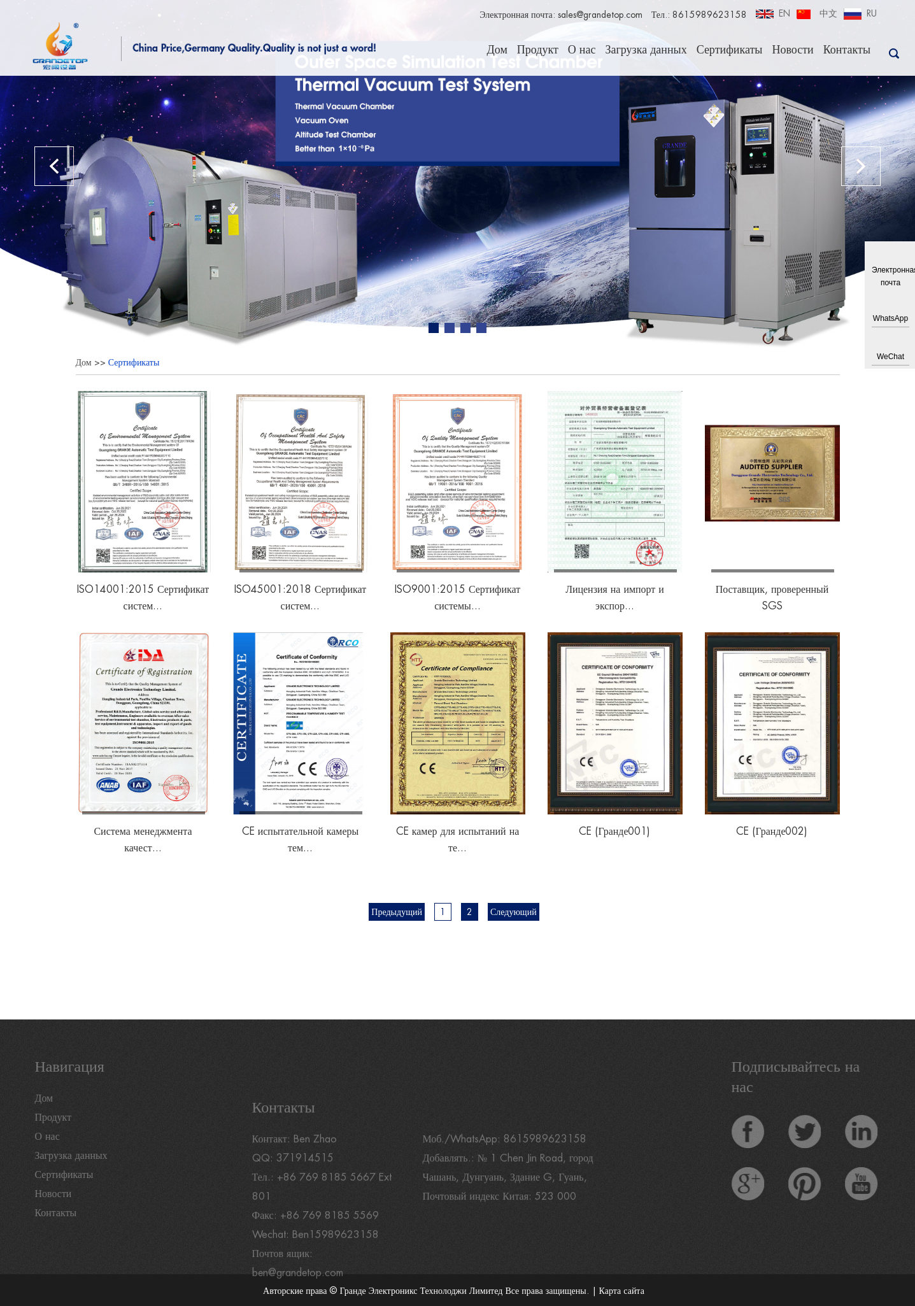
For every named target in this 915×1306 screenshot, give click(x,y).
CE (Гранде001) (614, 832)
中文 (828, 13)
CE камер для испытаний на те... (458, 840)
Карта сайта (621, 1290)
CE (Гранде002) (771, 832)
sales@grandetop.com (599, 14)
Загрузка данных (645, 49)
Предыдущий (396, 911)
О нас (582, 49)
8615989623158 (545, 1160)
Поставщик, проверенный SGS (771, 598)
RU (872, 13)
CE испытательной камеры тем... (300, 840)
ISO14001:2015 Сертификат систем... (143, 598)
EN (784, 13)
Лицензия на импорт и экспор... (614, 598)
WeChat (890, 356)
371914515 (305, 1179)
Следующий (513, 911)
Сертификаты (730, 49)
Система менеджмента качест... (143, 840)
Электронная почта (890, 276)
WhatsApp (890, 318)
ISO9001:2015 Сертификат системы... (457, 598)
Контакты (846, 49)
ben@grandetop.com (298, 1294)
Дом (496, 49)
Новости (792, 49)
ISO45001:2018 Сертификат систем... (300, 598)
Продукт (537, 49)
